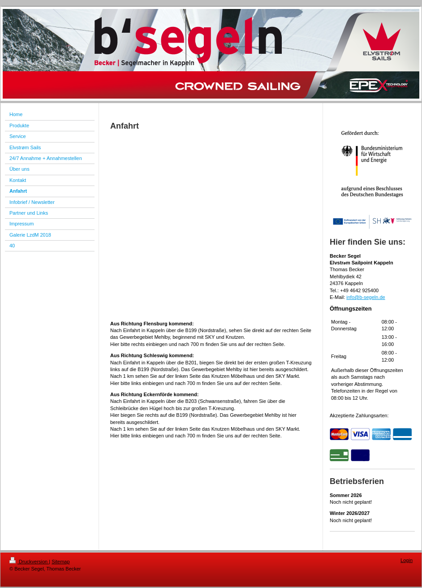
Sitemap (60, 561)
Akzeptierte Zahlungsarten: (359, 415)
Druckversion (29, 561)
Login (406, 560)
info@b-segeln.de (365, 297)
